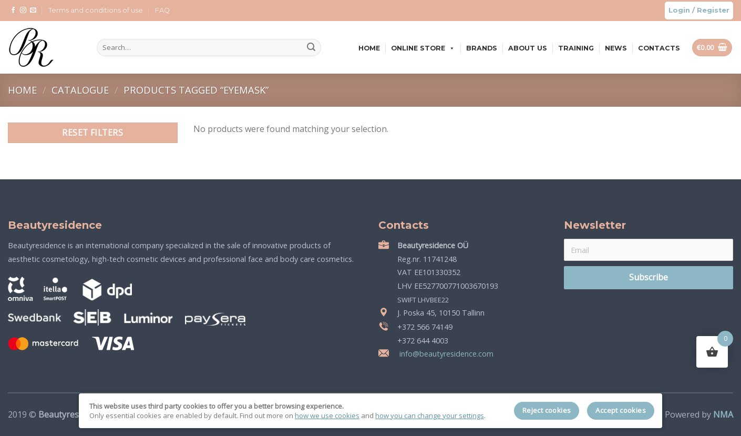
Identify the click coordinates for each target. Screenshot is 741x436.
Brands (481, 48)
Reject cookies (546, 410)
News (616, 48)
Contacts (659, 48)
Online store (423, 48)
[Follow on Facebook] (13, 10)
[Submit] (311, 48)
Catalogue (81, 89)
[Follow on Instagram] (23, 10)
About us (527, 48)
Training (576, 48)
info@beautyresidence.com (445, 354)
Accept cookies (620, 410)
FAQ (162, 10)
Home (369, 48)
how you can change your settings (429, 415)
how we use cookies (327, 415)
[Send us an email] (33, 10)
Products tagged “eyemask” (196, 89)
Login (679, 10)
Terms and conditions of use (95, 10)
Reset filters (92, 132)
